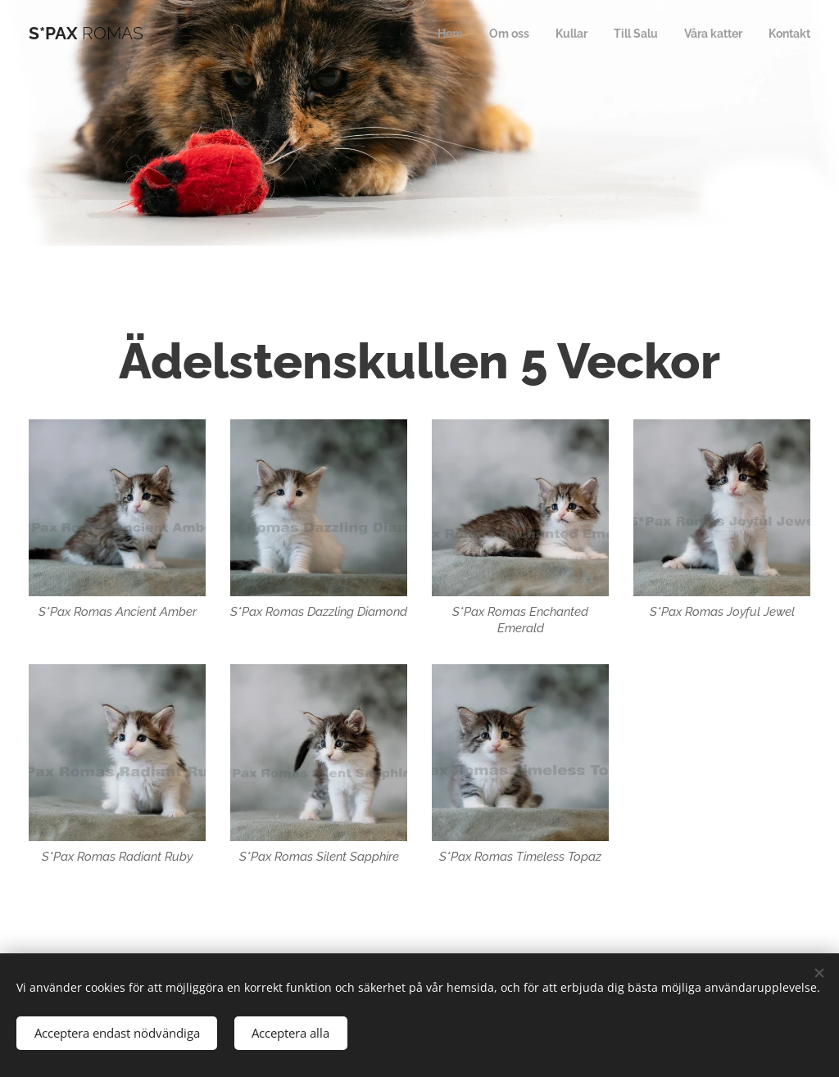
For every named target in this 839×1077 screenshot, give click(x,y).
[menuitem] (432, 33)
